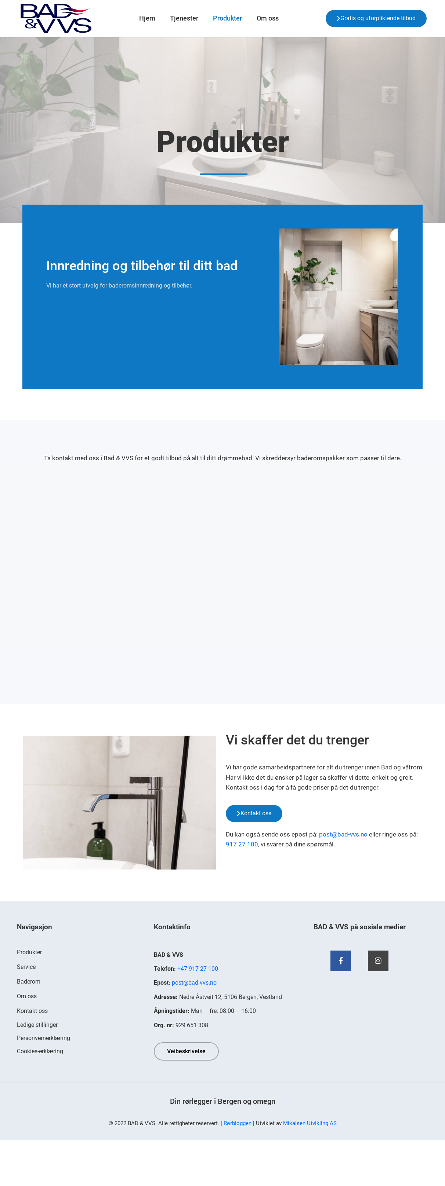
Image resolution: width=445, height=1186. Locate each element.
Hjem (147, 18)
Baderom (28, 981)
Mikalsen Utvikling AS (310, 1123)
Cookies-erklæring (40, 1051)
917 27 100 (242, 844)
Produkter (227, 18)
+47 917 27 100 (197, 968)
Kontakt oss (32, 1010)
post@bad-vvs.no (343, 834)
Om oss (268, 18)
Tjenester (184, 18)
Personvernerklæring (43, 1038)
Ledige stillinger (37, 1024)
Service (26, 966)
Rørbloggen (238, 1123)
